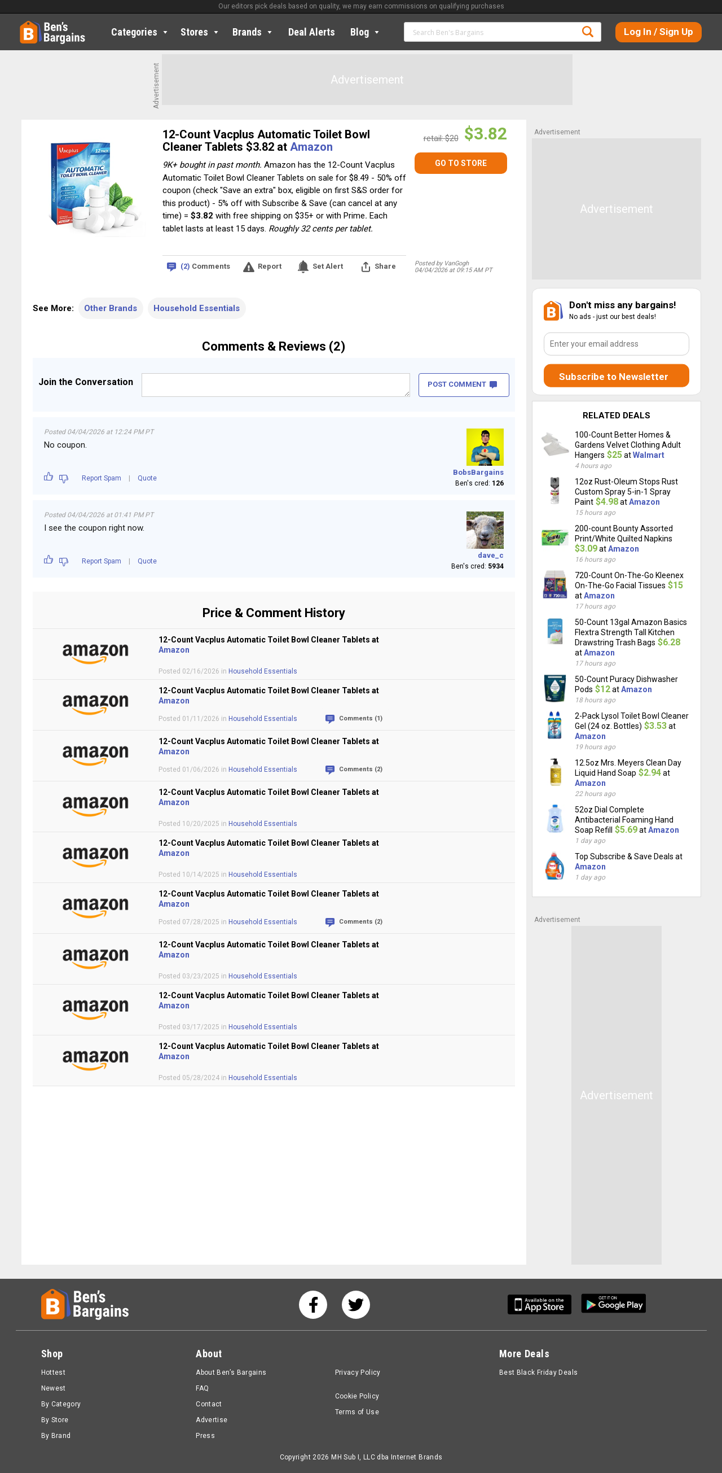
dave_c (491, 555)
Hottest (53, 1372)
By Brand (56, 1436)
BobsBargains (478, 472)
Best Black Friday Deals (538, 1372)
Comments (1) (360, 718)
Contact (209, 1404)
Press (205, 1436)
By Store (55, 1420)
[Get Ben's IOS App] (544, 1304)
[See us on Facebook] (313, 1305)
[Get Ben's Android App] (614, 1304)
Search (587, 31)
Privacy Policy (358, 1372)
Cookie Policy (357, 1396)
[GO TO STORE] (461, 163)
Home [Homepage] (28, 25)
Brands (253, 32)
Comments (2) (360, 769)
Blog (365, 32)
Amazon (311, 147)
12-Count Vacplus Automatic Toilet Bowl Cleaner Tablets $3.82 (266, 141)
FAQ (202, 1388)
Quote (147, 478)
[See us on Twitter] (356, 1305)
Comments (205, 267)
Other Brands (110, 308)
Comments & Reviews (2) (273, 346)
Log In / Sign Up (658, 31)
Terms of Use (357, 1412)
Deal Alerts (311, 32)
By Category (61, 1404)
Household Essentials (196, 308)
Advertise (211, 1420)
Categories (140, 32)
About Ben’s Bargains (231, 1372)
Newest (53, 1388)
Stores (200, 32)
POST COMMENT (462, 384)
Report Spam (101, 478)
